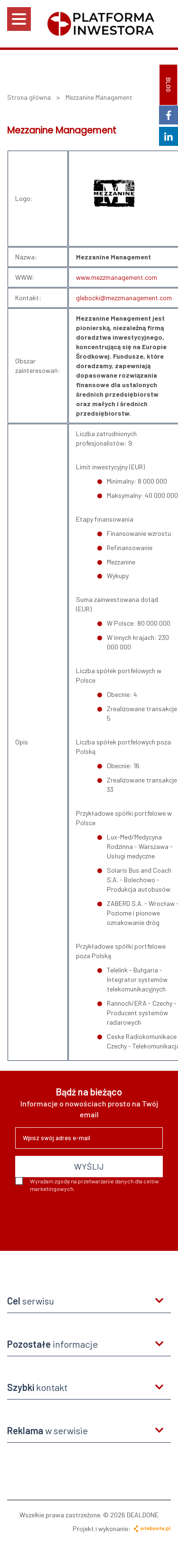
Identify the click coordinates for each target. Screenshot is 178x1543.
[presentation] (87, 1218)
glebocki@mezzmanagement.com (124, 298)
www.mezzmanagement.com (116, 277)
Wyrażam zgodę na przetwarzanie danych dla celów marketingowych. (87, 1184)
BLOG (168, 84)
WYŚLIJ (89, 1166)
